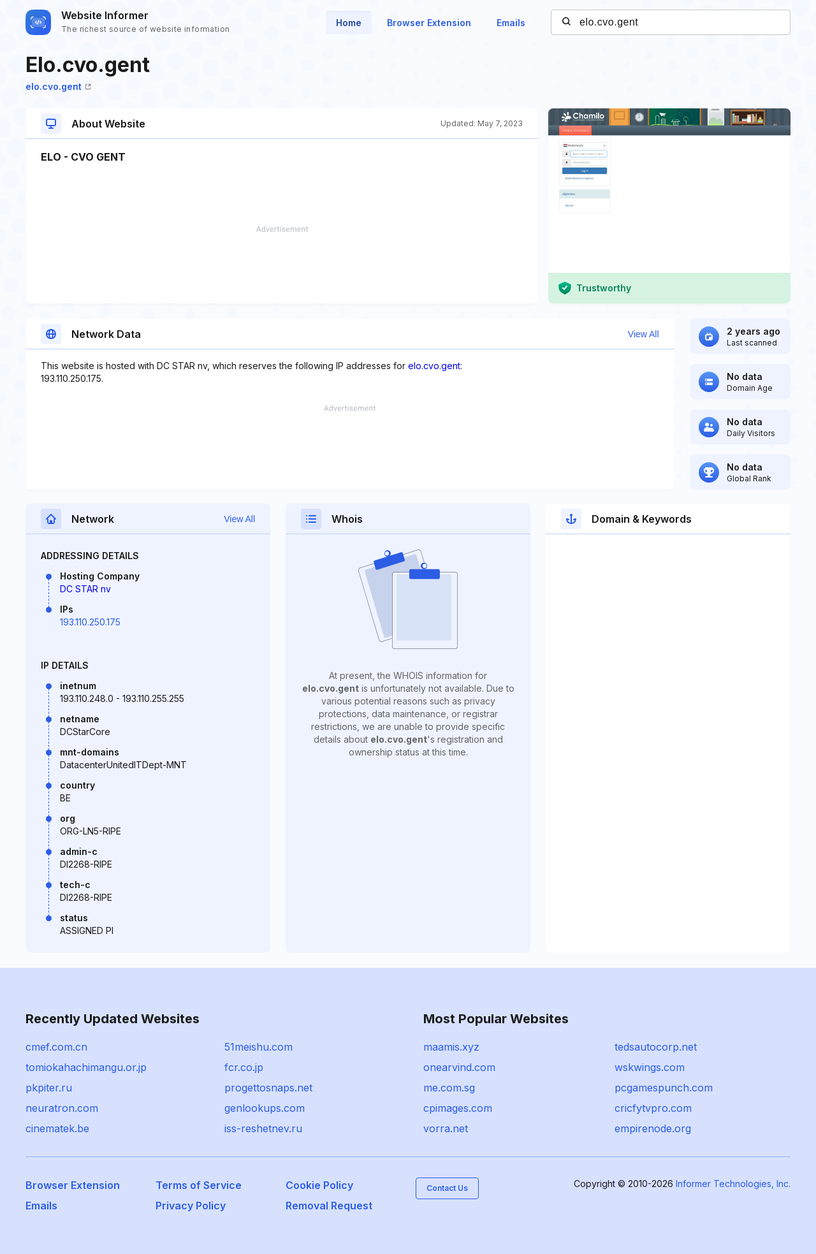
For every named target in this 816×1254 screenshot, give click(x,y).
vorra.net (445, 1128)
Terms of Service (199, 1185)
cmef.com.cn (56, 1046)
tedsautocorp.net (656, 1046)
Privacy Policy (191, 1205)
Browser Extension (429, 22)
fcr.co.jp (243, 1067)
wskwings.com (650, 1067)
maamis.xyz (451, 1046)
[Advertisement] (282, 264)
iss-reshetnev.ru (263, 1128)
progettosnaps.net (268, 1087)
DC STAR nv (85, 588)
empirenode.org (653, 1128)
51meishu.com (258, 1046)
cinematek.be (57, 1128)
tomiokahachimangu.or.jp (86, 1067)
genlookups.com (264, 1108)
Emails (511, 22)
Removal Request (329, 1205)
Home (348, 22)
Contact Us (447, 1188)
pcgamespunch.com (664, 1087)
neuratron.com (62, 1108)
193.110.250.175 (90, 621)
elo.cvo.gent (58, 86)
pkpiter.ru (49, 1087)
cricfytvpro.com (653, 1108)
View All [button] (643, 334)
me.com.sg (449, 1087)
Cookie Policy (319, 1185)
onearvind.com (459, 1067)
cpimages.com (457, 1108)
